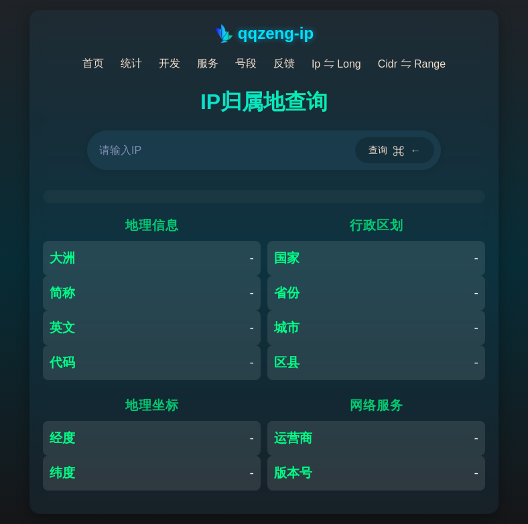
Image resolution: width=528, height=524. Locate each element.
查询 (395, 150)
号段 (246, 63)
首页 (93, 63)
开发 (169, 63)
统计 (131, 63)
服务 (207, 63)
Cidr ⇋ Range (412, 64)
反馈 (284, 63)
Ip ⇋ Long (336, 64)
